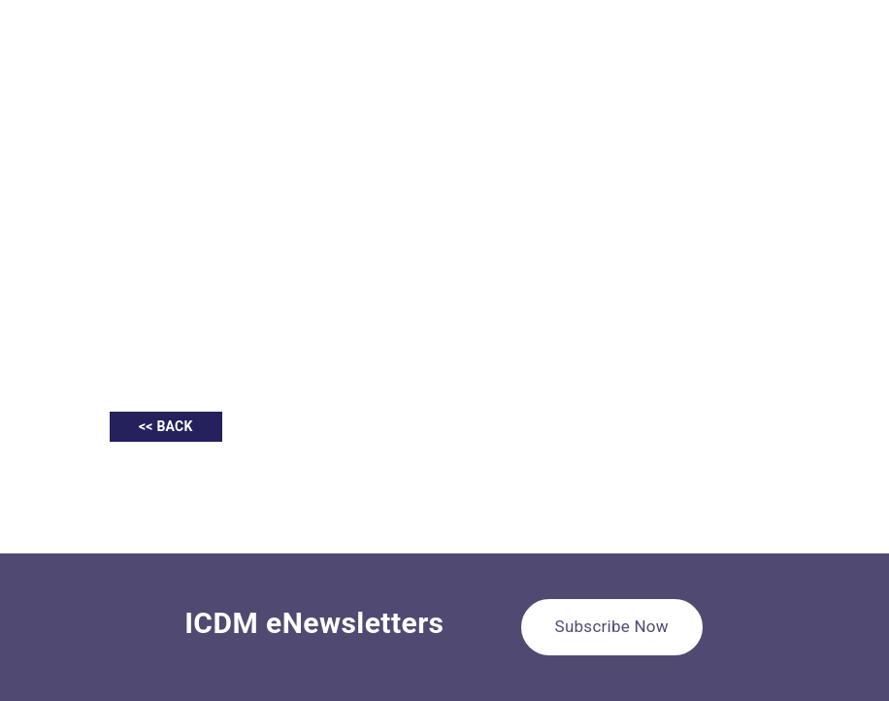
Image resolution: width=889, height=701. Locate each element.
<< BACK (166, 426)
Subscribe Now (612, 626)
